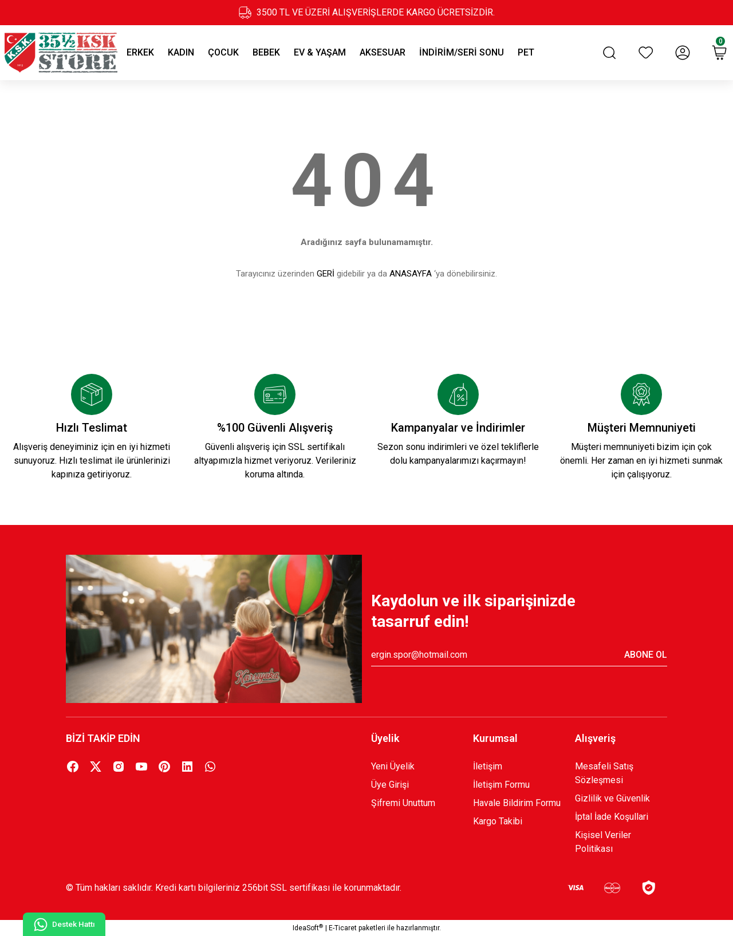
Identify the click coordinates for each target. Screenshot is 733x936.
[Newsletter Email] (519, 654)
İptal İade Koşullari (611, 816)
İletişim (487, 766)
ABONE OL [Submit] (645, 654)
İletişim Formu (501, 784)
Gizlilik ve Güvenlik (612, 798)
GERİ (325, 273)
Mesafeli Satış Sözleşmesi (604, 773)
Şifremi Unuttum (403, 802)
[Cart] (719, 53)
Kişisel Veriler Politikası (603, 842)
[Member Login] (682, 53)
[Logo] (61, 53)
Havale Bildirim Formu (517, 802)
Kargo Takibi (497, 821)
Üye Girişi (390, 784)
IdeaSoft (308, 928)
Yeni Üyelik (393, 766)
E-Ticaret (343, 928)
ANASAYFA (410, 273)
